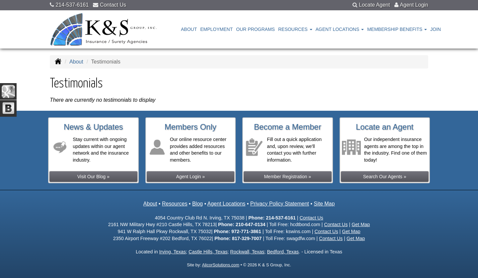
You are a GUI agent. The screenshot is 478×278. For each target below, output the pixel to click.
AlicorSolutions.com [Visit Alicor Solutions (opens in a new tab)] (220, 264)
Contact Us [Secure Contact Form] (311, 217)
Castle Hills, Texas (208, 251)
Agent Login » (190, 176)
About (189, 29)
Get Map (361, 224)
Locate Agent (374, 5)
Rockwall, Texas (247, 251)
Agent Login (414, 5)
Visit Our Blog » (93, 176)
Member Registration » (287, 176)
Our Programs (255, 29)
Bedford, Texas (283, 251)
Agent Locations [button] (340, 29)
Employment (216, 29)
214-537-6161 (72, 5)
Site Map (324, 204)
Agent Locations (226, 204)
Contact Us (113, 5)
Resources (174, 204)
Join (435, 29)
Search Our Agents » (384, 176)
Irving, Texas (172, 251)
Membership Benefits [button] (397, 29)
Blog (197, 204)
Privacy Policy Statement (279, 204)
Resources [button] (295, 29)
